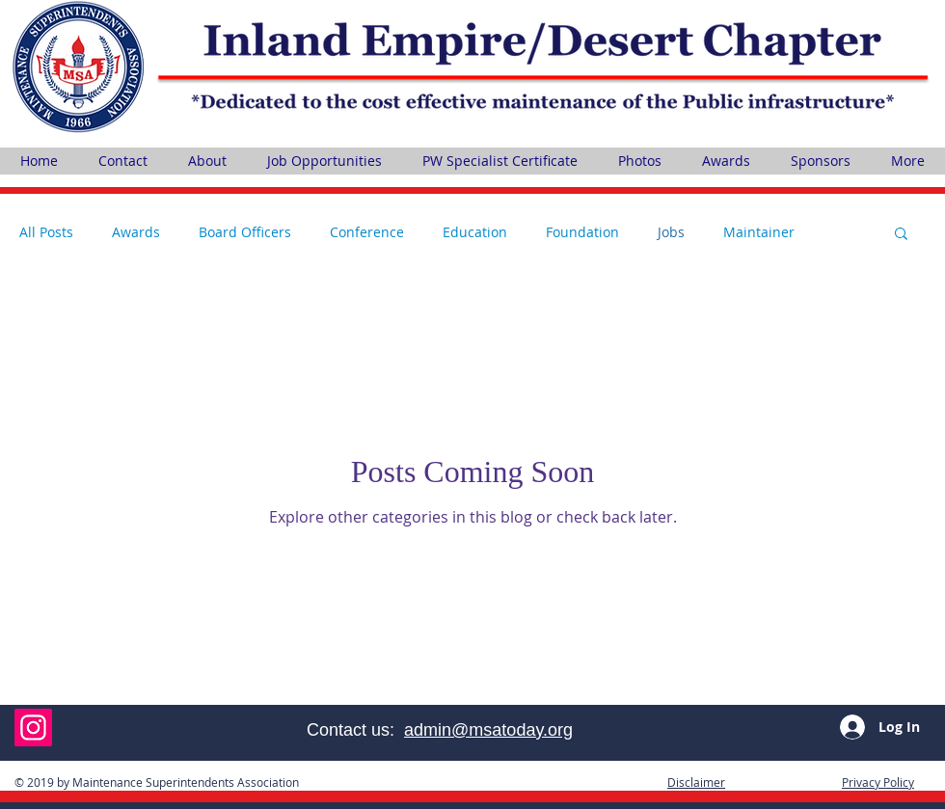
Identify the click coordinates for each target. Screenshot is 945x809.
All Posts (46, 232)
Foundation (582, 232)
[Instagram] (33, 727)
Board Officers (245, 232)
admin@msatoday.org (488, 730)
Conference (367, 232)
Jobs (671, 232)
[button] (901, 235)
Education (475, 232)
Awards (136, 232)
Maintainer (759, 232)
